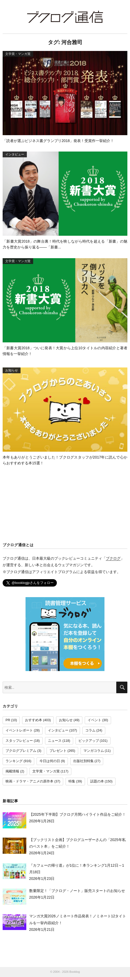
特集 (71, 781)
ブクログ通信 (65, 17)
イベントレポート (19, 730)
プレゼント (58, 751)
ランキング (14, 761)
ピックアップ (88, 741)
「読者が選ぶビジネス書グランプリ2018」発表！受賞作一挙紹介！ (58, 141)
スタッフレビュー (19, 741)
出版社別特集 (83, 761)
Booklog (74, 971)
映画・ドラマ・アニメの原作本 (29, 781)
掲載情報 (12, 771)
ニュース (55, 741)
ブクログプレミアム (21, 751)
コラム (90, 730)
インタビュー (58, 730)
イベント (94, 720)
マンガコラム (93, 751)
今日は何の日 (49, 761)
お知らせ (66, 720)
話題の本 (97, 781)
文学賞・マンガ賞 (46, 771)
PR (8, 720)
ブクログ (113, 558)
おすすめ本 (33, 720)
